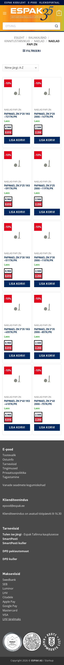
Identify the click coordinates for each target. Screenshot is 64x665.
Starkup (49, 660)
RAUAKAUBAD (38, 38)
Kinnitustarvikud (17, 41)
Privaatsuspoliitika (14, 473)
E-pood (32, 2)
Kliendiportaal (49, 2)
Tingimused (10, 468)
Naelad (39, 41)
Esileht (19, 38)
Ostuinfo (8, 459)
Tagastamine (11, 477)
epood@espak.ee (14, 506)
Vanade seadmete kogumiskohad (24, 485)
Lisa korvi (17, 140)
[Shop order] (21, 67)
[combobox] (31, 26)
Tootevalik (9, 455)
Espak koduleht (15, 2)
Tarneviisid (10, 464)
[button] (5, 13)
